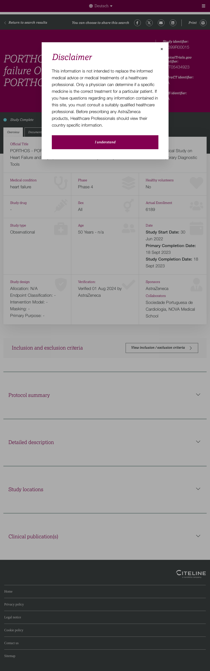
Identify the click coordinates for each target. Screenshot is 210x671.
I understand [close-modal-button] (105, 142)
